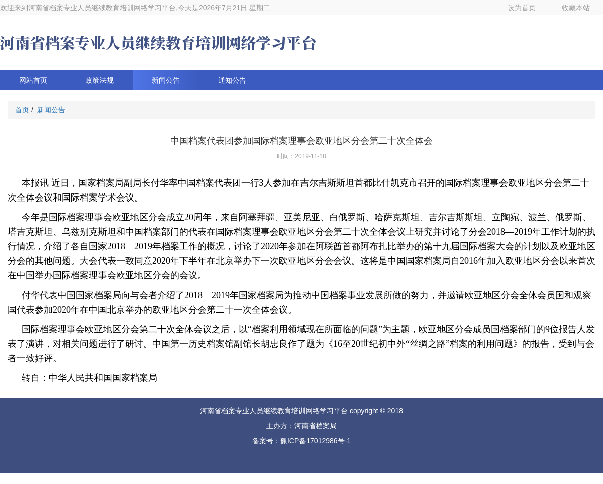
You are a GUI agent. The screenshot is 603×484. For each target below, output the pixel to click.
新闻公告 (166, 80)
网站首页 (33, 80)
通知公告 (232, 80)
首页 (22, 110)
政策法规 (99, 80)
